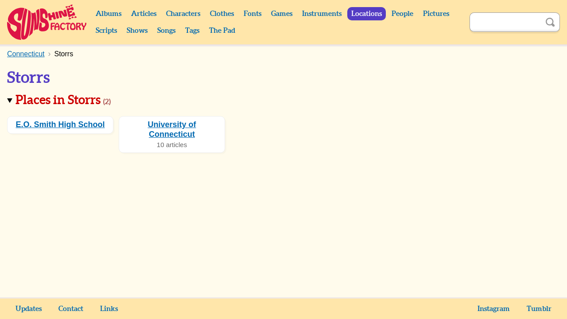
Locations (366, 13)
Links (109, 308)
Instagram (494, 308)
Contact (70, 308)
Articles (143, 13)
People (402, 13)
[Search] (505, 22)
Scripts (106, 30)
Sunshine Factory (47, 22)
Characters (183, 13)
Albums (108, 13)
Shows (137, 30)
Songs (166, 30)
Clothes (222, 13)
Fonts (252, 13)
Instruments (322, 13)
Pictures (436, 13)
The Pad (222, 30)
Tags (192, 30)
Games (281, 13)
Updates (29, 308)
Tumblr (539, 308)
